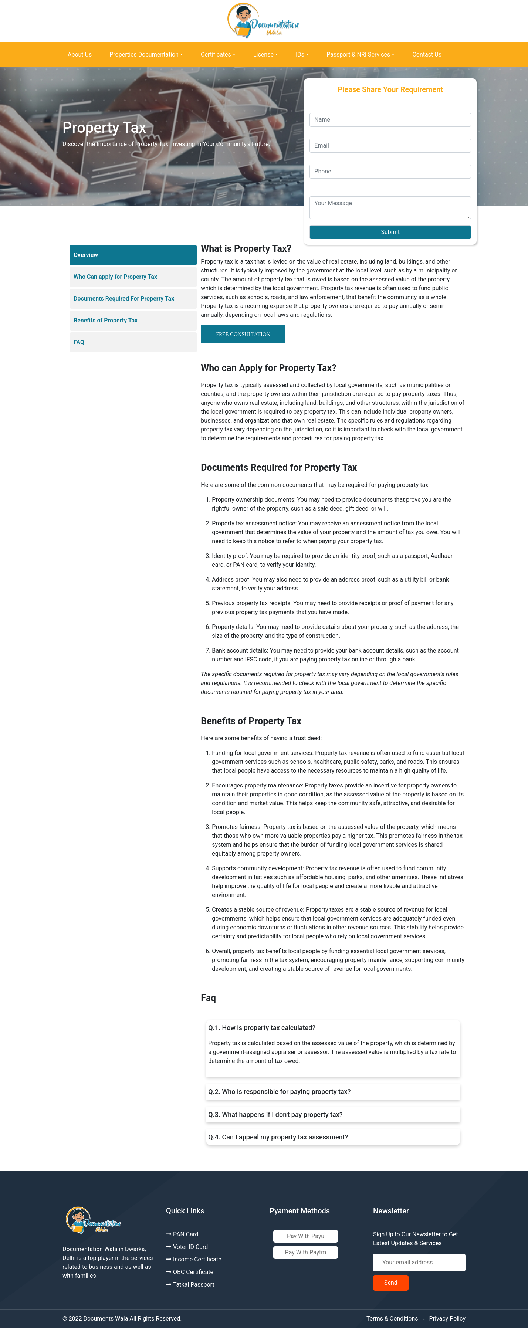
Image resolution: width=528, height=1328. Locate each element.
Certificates (216, 54)
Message (321, 182)
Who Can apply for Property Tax (115, 276)
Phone (317, 156)
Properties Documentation (144, 54)
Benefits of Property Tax (106, 320)
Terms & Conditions (392, 1318)
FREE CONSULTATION (243, 334)
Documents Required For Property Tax (124, 298)
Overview (86, 254)
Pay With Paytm (305, 1252)
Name (317, 105)
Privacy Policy (447, 1318)
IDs (300, 54)
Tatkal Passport (190, 1284)
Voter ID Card (187, 1246)
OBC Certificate (189, 1272)
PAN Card (182, 1234)
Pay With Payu (305, 1236)
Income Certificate (193, 1259)
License (263, 54)
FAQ (79, 342)
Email (316, 131)
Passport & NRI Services (358, 54)
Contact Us (426, 54)
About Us (80, 54)
